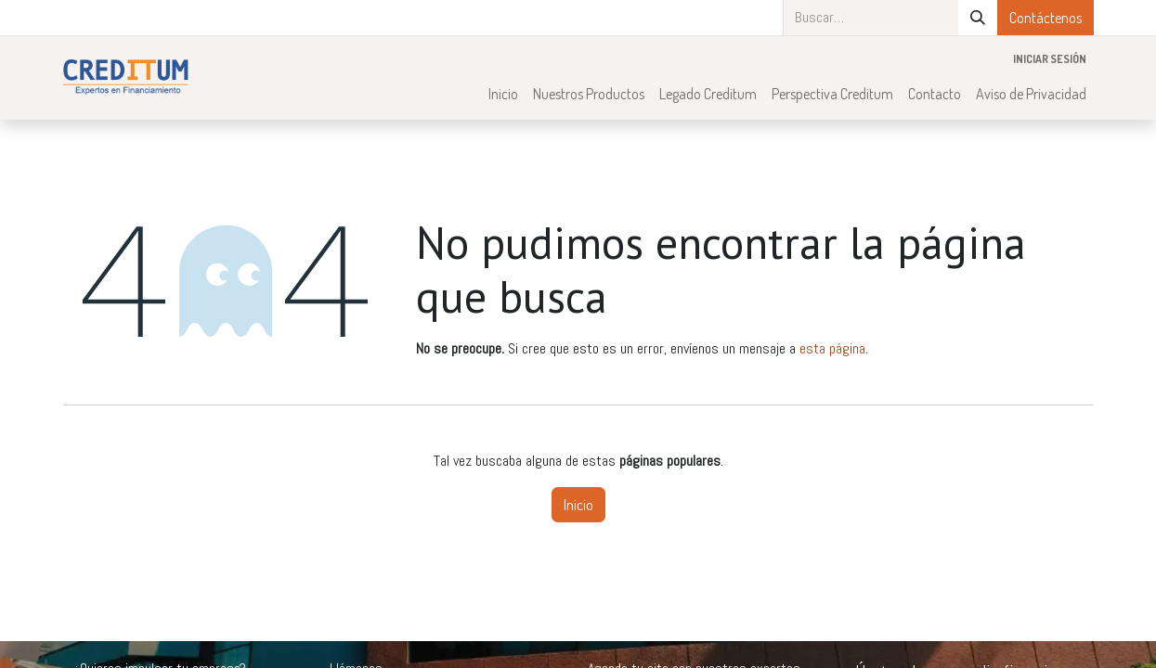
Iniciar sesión (1049, 59)
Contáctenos (1045, 17)
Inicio (578, 504)
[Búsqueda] (977, 17)
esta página (832, 348)
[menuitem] (503, 93)
